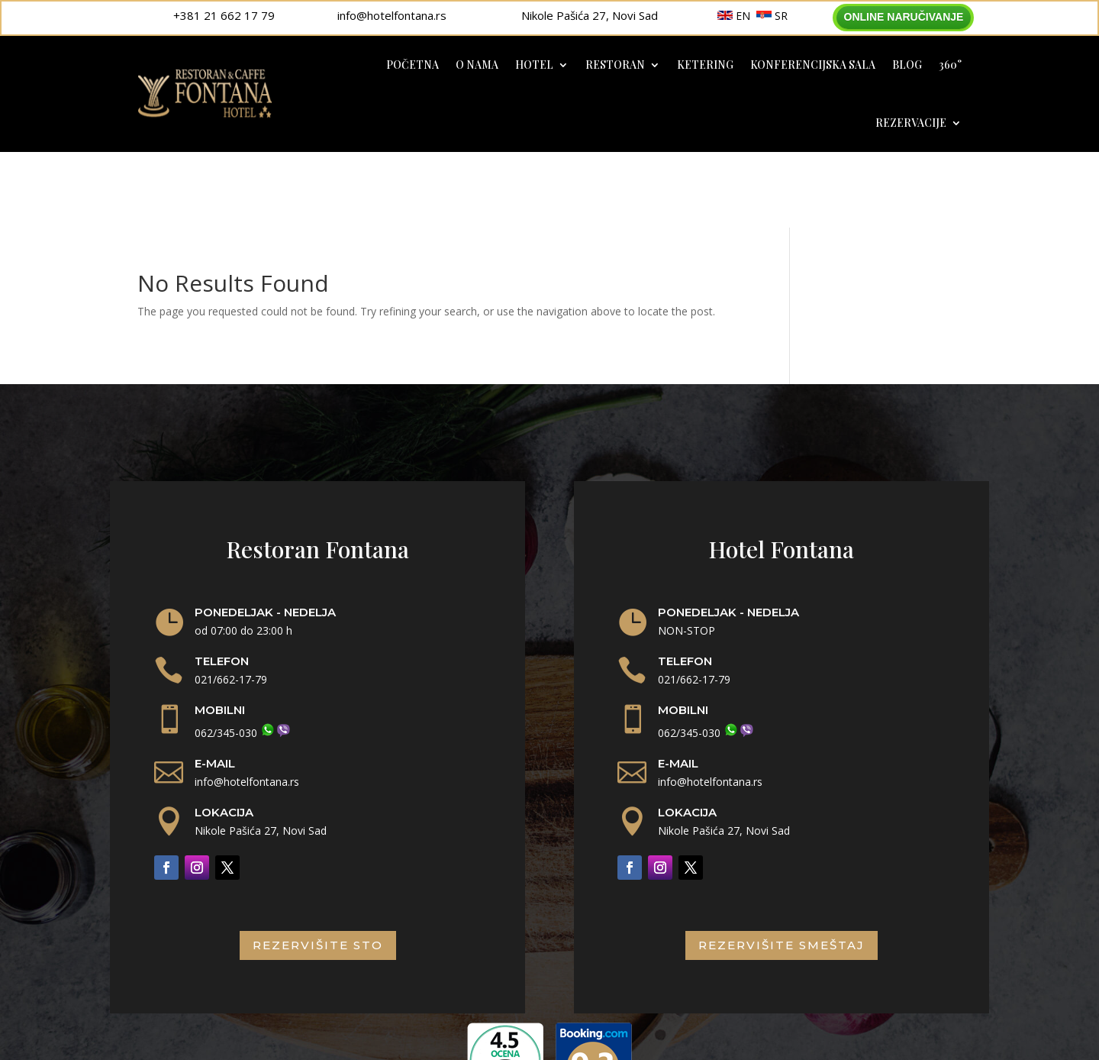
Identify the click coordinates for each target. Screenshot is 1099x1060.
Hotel (534, 64)
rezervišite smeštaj (781, 869)
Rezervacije (910, 122)
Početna (412, 64)
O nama (477, 64)
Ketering (705, 64)
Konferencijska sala (812, 64)
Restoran (615, 64)
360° (950, 64)
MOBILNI (220, 634)
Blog (907, 64)
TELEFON (222, 585)
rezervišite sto (318, 869)
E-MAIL (215, 687)
